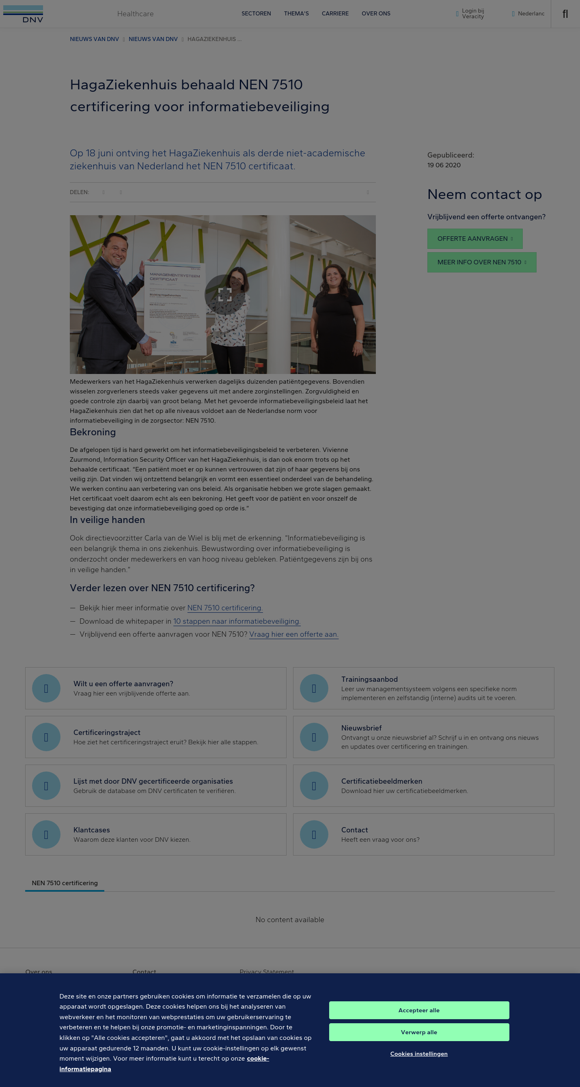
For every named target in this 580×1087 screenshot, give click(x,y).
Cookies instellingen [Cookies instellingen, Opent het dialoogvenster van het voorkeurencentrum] (419, 1060)
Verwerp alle (419, 1039)
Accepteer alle (419, 1017)
